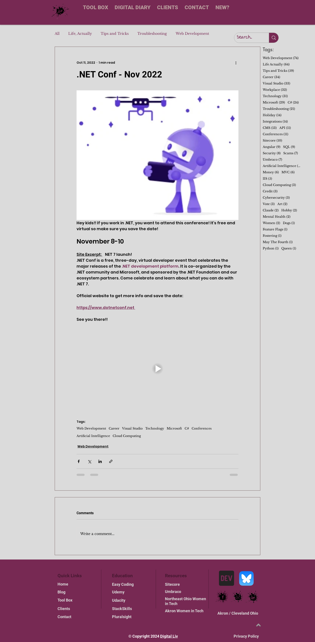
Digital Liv (169, 636)
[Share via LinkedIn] (100, 461)
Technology (154, 428)
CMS (270, 128)
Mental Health (276, 217)
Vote (269, 204)
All (57, 33)
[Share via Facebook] (79, 461)
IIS (267, 179)
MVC (288, 172)
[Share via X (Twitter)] (89, 461)
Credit (270, 191)
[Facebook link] (222, 597)
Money (271, 172)
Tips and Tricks (115, 33)
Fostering (272, 236)
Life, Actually (80, 33)
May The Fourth (278, 242)
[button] (157, 368)
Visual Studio (132, 428)
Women (271, 223)
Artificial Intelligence (93, 436)
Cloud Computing (127, 436)
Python (271, 248)
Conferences (202, 428)
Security (272, 153)
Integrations (275, 121)
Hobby (289, 210)
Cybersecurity (276, 198)
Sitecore (272, 140)
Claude (271, 210)
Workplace (275, 90)
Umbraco (272, 159)
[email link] (238, 597)
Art (282, 204)
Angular (271, 147)
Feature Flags (275, 229)
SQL (289, 147)
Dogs (289, 223)
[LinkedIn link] (253, 597)
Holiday (272, 115)
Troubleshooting (152, 33)
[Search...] (248, 38)
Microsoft (174, 428)
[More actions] (235, 62)
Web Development (192, 33)
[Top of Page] (258, 625)
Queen (288, 248)
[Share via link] (111, 461)
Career (114, 428)
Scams (290, 153)
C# (187, 428)
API (285, 128)
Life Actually (276, 64)
